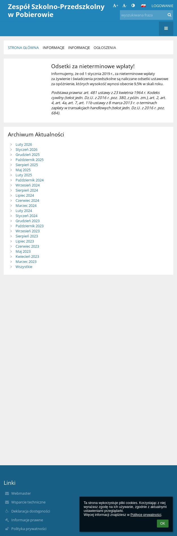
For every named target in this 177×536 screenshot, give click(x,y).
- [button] (124, 5)
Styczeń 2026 (26, 149)
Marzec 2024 (26, 205)
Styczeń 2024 (26, 215)
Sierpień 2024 (27, 190)
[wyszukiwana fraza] (146, 15)
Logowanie (162, 5)
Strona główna (23, 47)
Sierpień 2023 (27, 236)
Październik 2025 (30, 159)
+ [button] (115, 5)
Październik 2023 (30, 225)
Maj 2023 (23, 251)
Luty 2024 (24, 210)
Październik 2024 (30, 180)
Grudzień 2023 (28, 220)
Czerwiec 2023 (27, 246)
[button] (143, 5)
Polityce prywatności (145, 515)
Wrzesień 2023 (28, 230)
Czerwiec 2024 (27, 200)
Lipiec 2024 (25, 195)
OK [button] (162, 524)
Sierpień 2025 (27, 164)
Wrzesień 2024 (28, 185)
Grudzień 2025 (28, 154)
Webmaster (21, 493)
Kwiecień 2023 (27, 256)
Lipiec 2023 (25, 241)
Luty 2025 (24, 174)
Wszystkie (24, 266)
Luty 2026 (24, 144)
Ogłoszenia (105, 47)
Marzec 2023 (26, 261)
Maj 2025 (23, 169)
